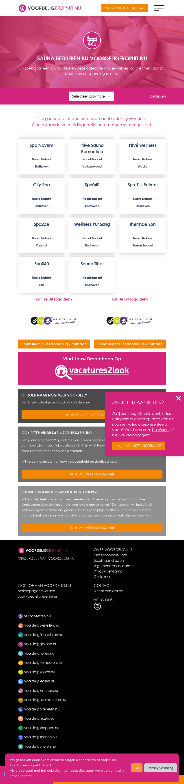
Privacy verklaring (108, 571)
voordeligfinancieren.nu (40, 634)
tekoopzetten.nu (34, 616)
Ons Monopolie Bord (110, 555)
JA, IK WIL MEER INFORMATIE (92, 474)
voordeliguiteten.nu (37, 746)
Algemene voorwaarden (114, 565)
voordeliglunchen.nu (38, 690)
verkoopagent (137, 435)
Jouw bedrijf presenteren (38, 596)
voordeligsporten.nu (37, 736)
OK (136, 768)
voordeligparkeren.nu (39, 709)
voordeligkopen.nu (36, 671)
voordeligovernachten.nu (42, 699)
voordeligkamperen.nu (40, 662)
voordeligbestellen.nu (38, 625)
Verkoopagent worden (36, 590)
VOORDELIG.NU (61, 558)
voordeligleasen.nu (36, 681)
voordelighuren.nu (36, 653)
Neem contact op (108, 590)
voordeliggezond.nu (37, 643)
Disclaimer (102, 576)
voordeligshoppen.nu (38, 727)
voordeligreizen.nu (36, 718)
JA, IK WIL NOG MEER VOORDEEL (92, 414)
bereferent (160, 429)
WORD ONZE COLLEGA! (125, 8)
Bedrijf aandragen (109, 560)
